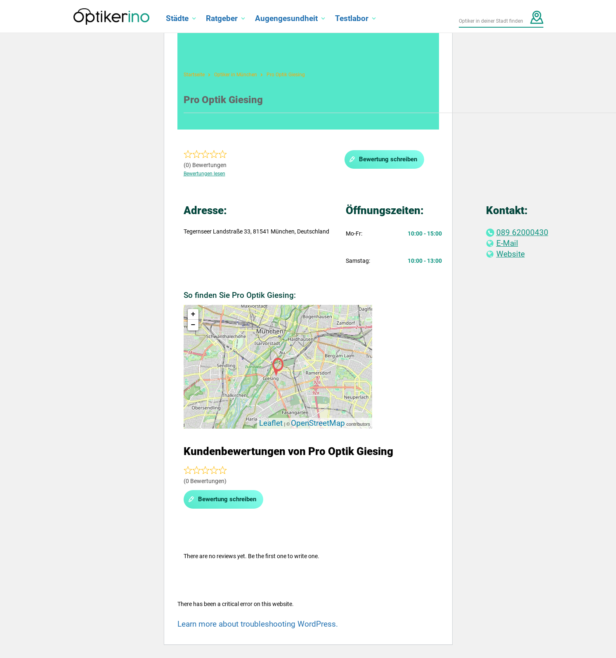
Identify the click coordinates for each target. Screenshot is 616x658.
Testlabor (351, 18)
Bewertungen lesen (204, 174)
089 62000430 (517, 232)
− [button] (193, 325)
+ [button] (193, 314)
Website (505, 254)
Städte (177, 18)
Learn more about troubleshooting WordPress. (257, 624)
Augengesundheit (286, 18)
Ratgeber (222, 18)
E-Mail (502, 243)
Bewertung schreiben (383, 160)
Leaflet (271, 423)
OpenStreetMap (318, 423)
